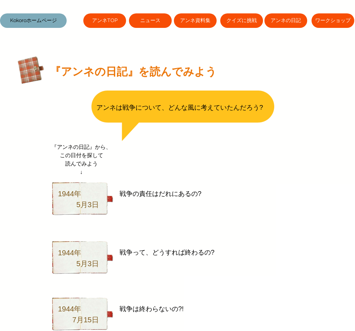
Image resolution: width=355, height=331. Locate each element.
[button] (33, 20)
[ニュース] (150, 20)
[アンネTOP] (104, 20)
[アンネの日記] (285, 20)
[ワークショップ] (333, 20)
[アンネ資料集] (195, 20)
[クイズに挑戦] (241, 20)
